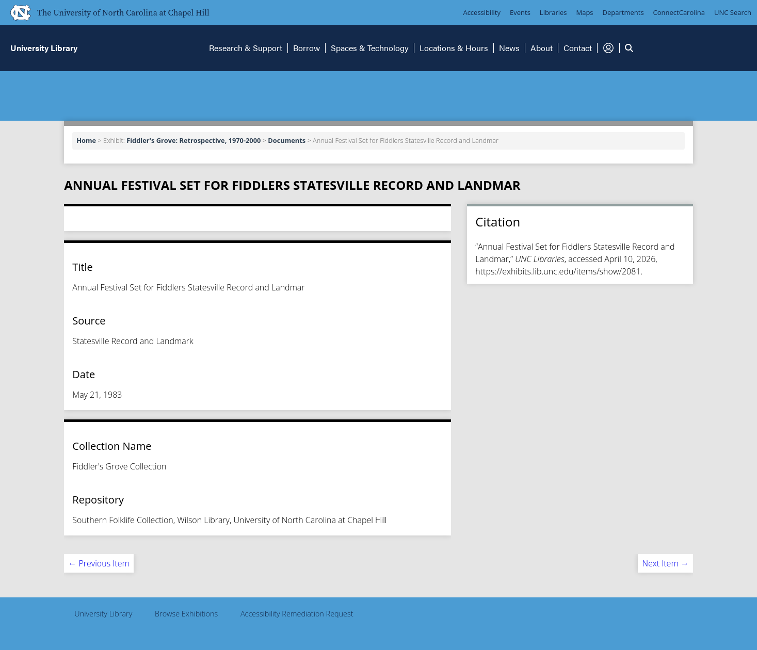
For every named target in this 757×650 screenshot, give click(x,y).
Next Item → (665, 563)
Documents (286, 140)
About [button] (541, 48)
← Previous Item (98, 563)
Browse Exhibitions (186, 614)
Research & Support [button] (245, 48)
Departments (623, 12)
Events (520, 12)
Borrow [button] (306, 48)
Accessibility (482, 12)
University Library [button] (43, 48)
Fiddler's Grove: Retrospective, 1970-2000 (193, 140)
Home (86, 140)
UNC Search (732, 12)
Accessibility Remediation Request (296, 614)
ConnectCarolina (679, 12)
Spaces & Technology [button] (370, 48)
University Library (103, 614)
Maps (584, 12)
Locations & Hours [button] (454, 48)
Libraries (553, 12)
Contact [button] (577, 48)
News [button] (509, 48)
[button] (608, 48)
